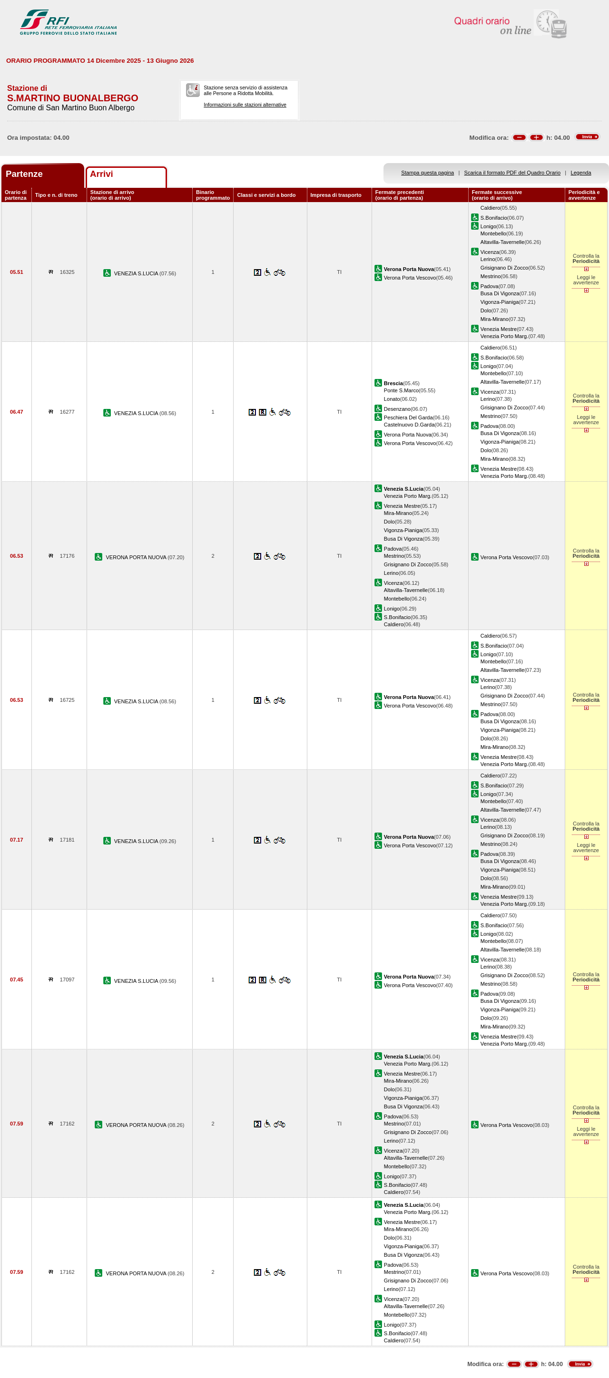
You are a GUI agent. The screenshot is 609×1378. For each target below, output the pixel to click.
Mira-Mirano (495, 319)
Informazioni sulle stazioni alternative (245, 104)
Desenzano (397, 409)
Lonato (392, 399)
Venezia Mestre (499, 329)
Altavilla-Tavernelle (502, 242)
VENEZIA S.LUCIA (136, 273)
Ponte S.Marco (401, 390)
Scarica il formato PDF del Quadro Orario (512, 172)
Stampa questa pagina (427, 172)
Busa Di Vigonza (500, 293)
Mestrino (491, 276)
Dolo (486, 310)
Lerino (488, 259)
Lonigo (488, 226)
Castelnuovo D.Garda (409, 424)
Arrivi (101, 174)
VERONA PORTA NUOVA (136, 557)
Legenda (581, 172)
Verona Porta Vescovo (410, 278)
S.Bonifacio (494, 218)
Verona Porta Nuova (408, 434)
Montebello (493, 233)
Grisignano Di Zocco (504, 268)
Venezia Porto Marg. (504, 336)
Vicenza (490, 252)
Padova (490, 286)
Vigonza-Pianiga (500, 302)
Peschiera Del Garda (408, 417)
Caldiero (490, 208)
